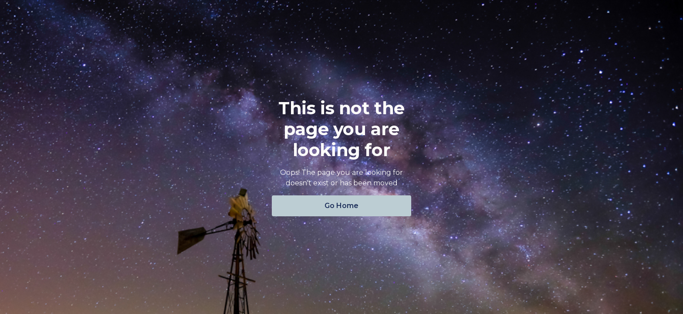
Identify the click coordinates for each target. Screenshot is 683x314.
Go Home (341, 205)
